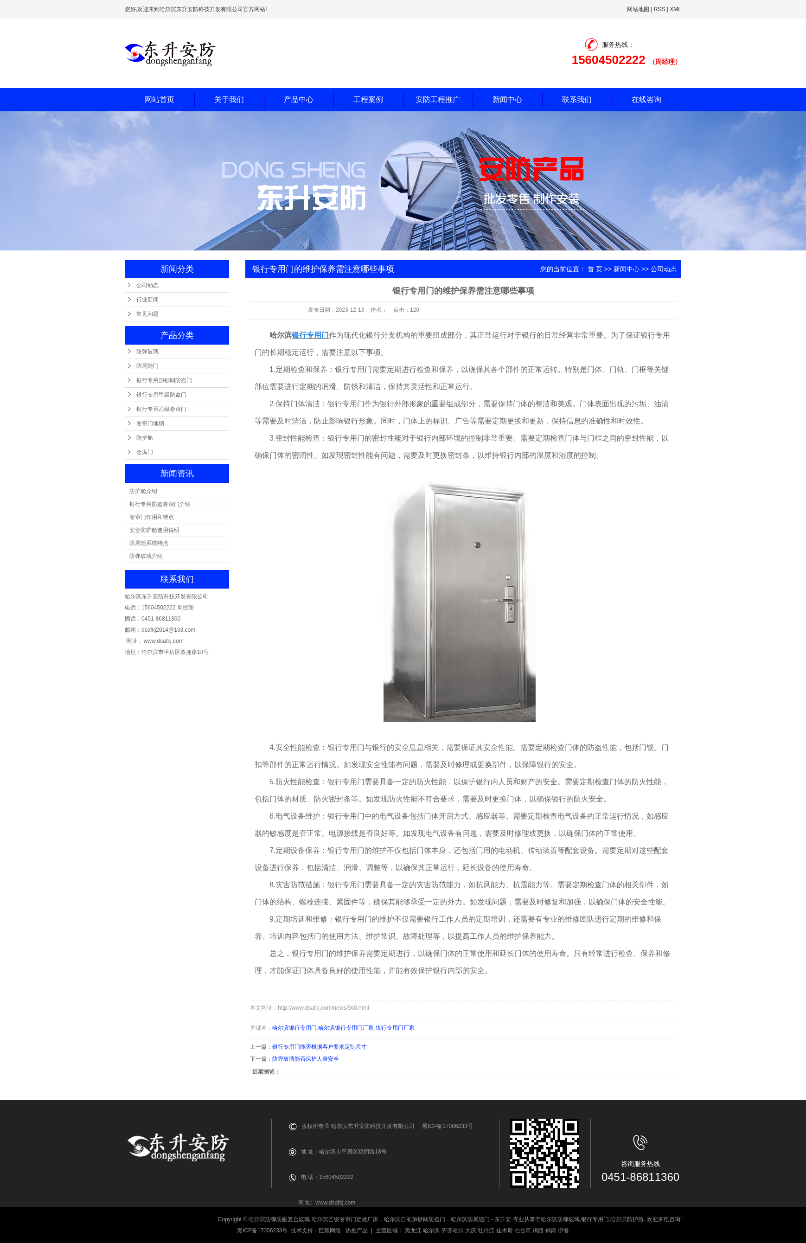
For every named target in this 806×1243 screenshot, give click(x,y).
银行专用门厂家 (395, 1028)
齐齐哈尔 (452, 1230)
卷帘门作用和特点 (151, 517)
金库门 (144, 452)
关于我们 (229, 99)
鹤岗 (551, 1230)
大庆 (470, 1230)
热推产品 (356, 1230)
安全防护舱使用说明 (154, 530)
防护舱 (144, 438)
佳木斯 (504, 1230)
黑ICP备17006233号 (262, 1230)
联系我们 (577, 99)
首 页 (595, 269)
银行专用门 (595, 1219)
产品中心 (298, 99)
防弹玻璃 (147, 351)
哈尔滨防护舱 (627, 1219)
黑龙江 (413, 1230)
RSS (659, 9)
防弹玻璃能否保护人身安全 (305, 1059)
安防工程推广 (438, 99)
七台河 (522, 1230)
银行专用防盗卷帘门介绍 (160, 504)
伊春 (563, 1230)
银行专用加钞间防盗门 (164, 380)
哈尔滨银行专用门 (294, 1028)
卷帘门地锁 (150, 423)
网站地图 (638, 9)
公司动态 (147, 285)
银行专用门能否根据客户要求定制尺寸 (319, 1047)
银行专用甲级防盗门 (161, 394)
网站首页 (159, 99)
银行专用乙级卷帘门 (161, 409)
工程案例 (368, 99)
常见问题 (147, 314)
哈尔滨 (431, 1230)
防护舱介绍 (143, 491)
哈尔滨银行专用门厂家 (346, 1028)
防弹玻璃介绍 (146, 556)
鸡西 (538, 1230)
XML (675, 9)
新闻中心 (507, 99)
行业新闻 (147, 299)
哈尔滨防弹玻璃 (560, 1219)
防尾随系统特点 (148, 543)
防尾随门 (147, 366)
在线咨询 (646, 99)
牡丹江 (486, 1230)
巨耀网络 (330, 1230)
